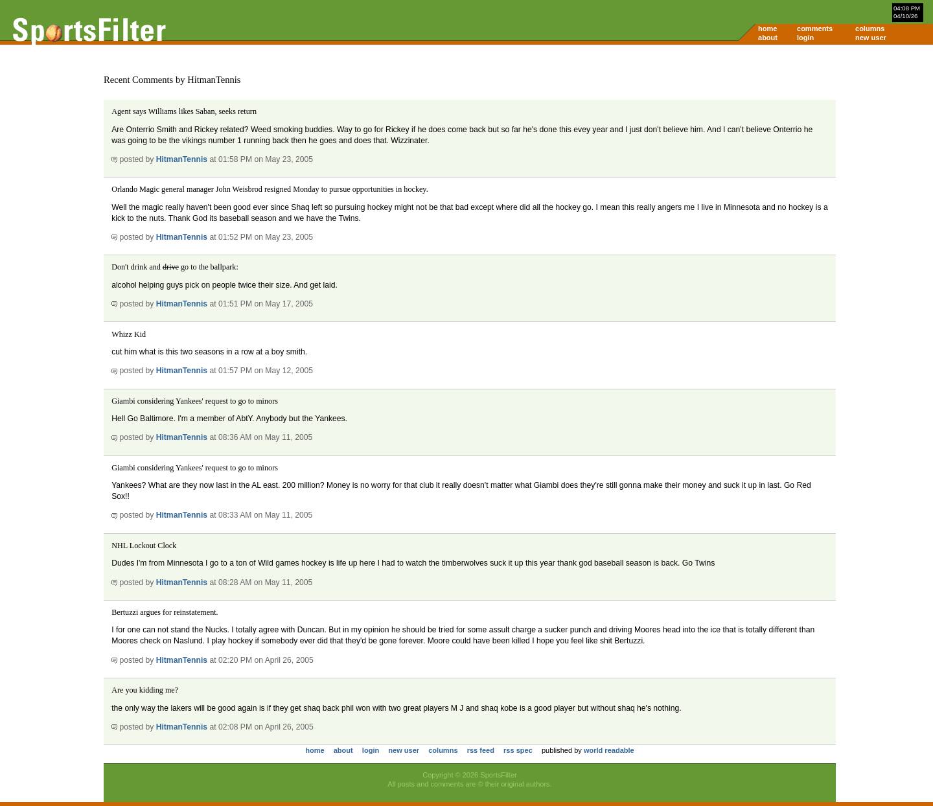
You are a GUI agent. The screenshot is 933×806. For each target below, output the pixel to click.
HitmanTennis (181, 159)
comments (815, 28)
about (768, 37)
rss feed (480, 750)
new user (870, 37)
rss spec (518, 750)
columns (869, 28)
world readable (609, 750)
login (805, 37)
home (767, 28)
